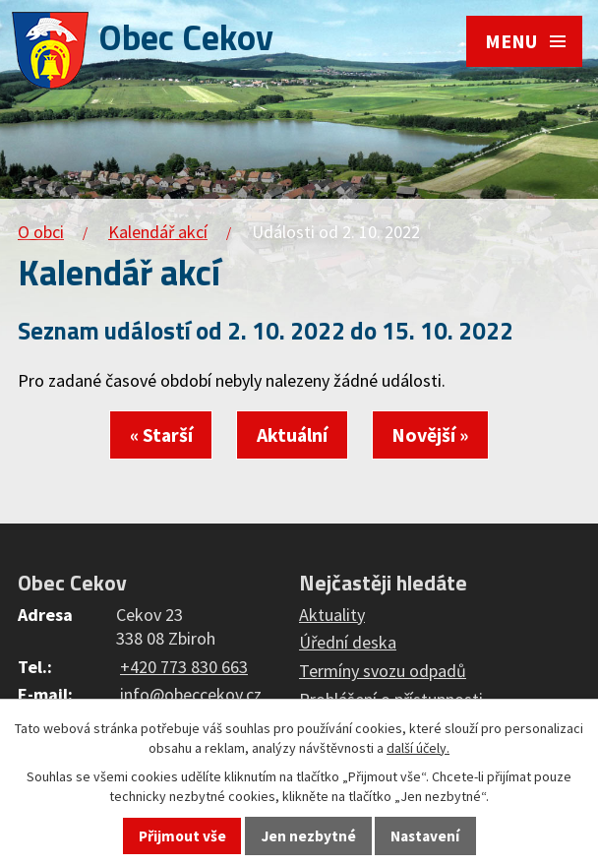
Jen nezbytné (309, 836)
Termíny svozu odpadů (382, 670)
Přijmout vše (182, 836)
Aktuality (332, 614)
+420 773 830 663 (184, 666)
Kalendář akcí (158, 231)
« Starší (161, 435)
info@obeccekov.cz (191, 694)
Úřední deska (347, 642)
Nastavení (424, 836)
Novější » (429, 435)
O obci (41, 231)
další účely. (418, 748)
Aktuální (292, 435)
